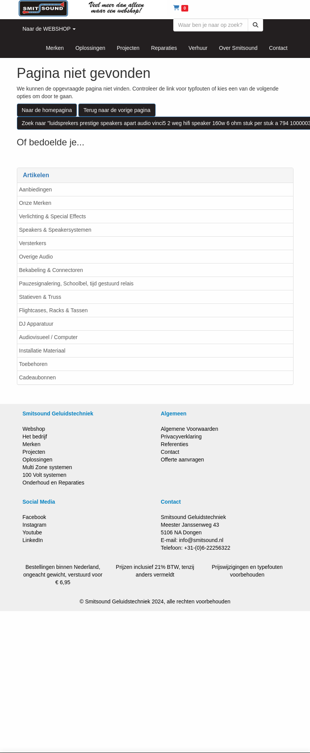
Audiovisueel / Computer (48, 337)
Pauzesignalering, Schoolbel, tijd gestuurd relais (76, 283)
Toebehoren (33, 364)
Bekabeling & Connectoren (51, 270)
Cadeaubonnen (37, 377)
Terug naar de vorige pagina (116, 110)
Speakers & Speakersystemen (55, 230)
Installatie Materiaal (42, 351)
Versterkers (32, 243)
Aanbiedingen (35, 189)
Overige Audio (36, 257)
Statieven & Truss (40, 297)
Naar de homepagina (47, 110)
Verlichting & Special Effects (52, 216)
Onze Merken (35, 203)
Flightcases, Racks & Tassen (53, 310)
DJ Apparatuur (36, 324)
